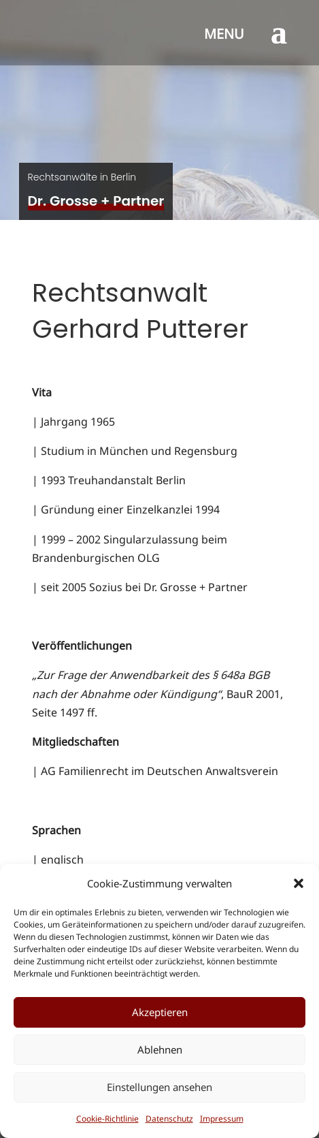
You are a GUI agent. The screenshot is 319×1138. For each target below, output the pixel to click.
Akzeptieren (160, 1012)
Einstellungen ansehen (159, 1087)
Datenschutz (169, 1118)
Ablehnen (159, 1049)
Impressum (222, 1118)
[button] (298, 883)
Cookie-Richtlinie (107, 1118)
